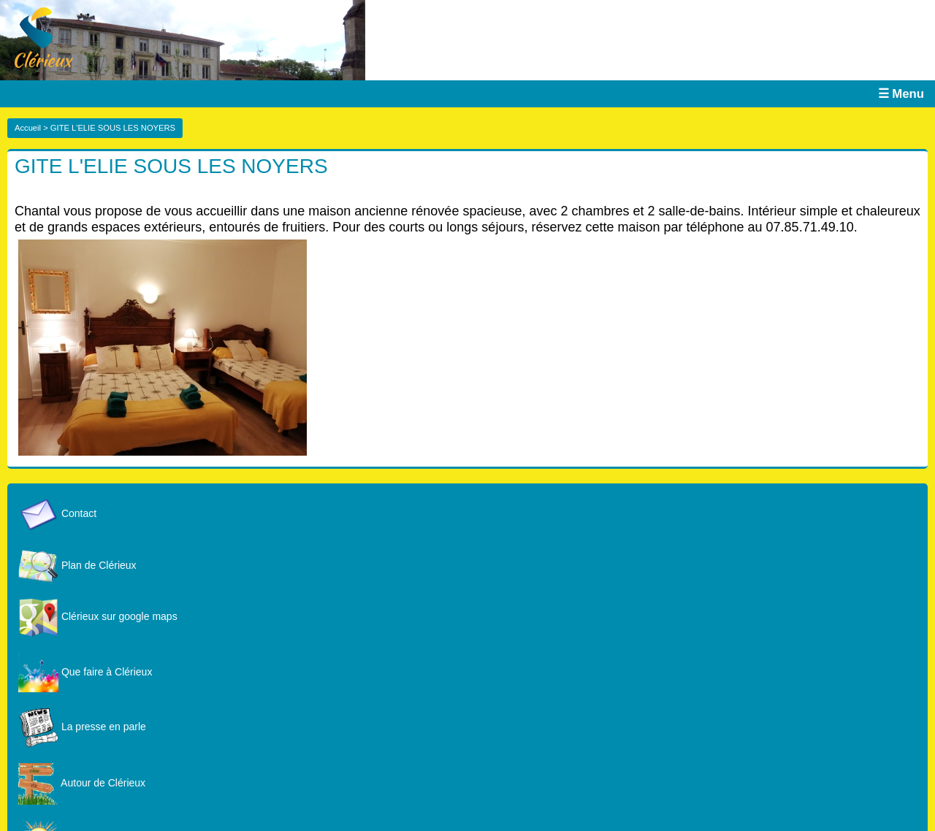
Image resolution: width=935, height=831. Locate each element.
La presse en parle (82, 726)
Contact (57, 513)
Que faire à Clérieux (85, 672)
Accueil (28, 127)
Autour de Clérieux (81, 783)
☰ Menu (901, 94)
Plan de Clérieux (77, 565)
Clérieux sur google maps (98, 616)
